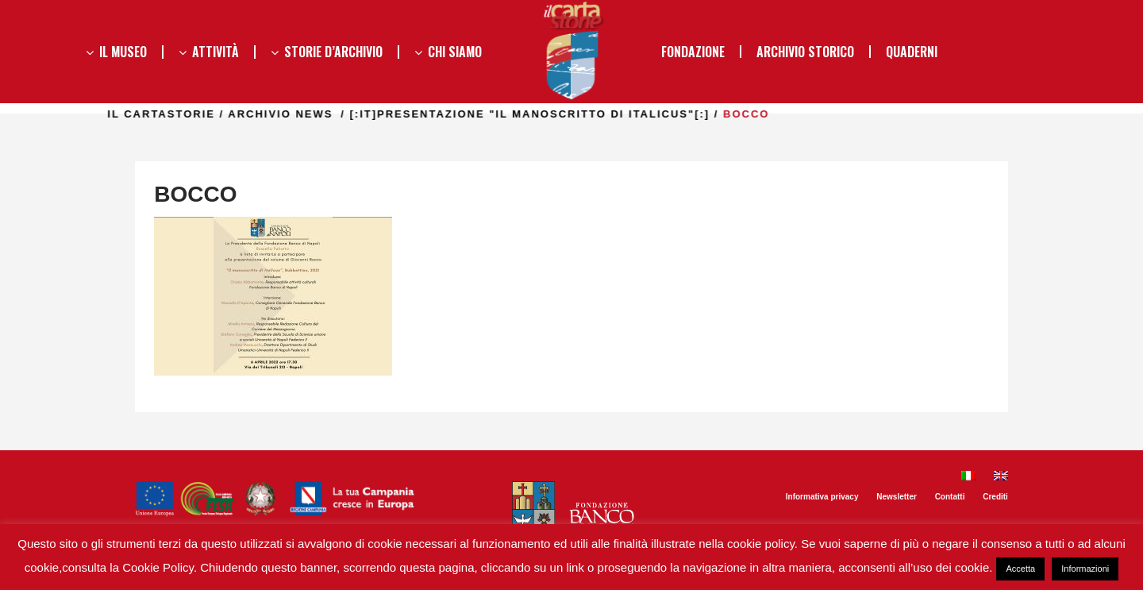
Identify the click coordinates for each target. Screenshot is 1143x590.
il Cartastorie (191, 114)
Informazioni (1085, 568)
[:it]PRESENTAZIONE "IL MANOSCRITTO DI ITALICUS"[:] (559, 114)
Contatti (950, 496)
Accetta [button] (1020, 568)
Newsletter (896, 496)
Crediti (995, 496)
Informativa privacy (822, 496)
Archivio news (310, 114)
